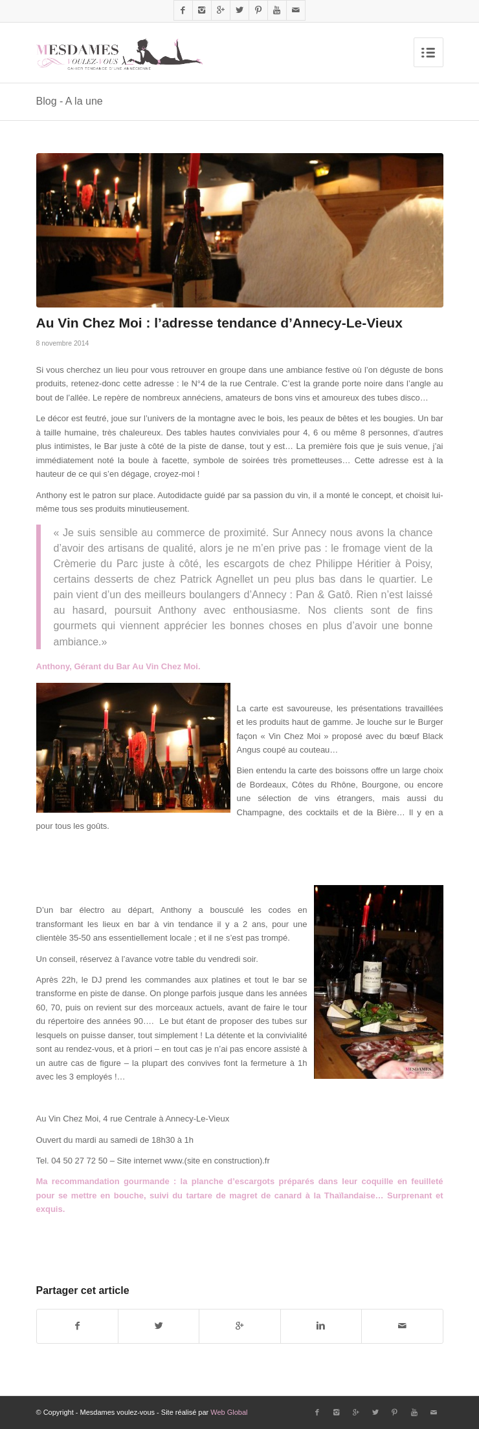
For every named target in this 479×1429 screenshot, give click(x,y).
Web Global (228, 1412)
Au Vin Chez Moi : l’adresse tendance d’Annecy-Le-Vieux (219, 322)
